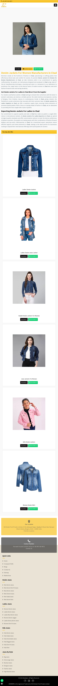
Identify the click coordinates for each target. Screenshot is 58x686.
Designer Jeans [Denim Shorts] (8, 665)
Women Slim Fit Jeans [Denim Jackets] (10, 623)
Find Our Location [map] (29, 530)
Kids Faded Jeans (9, 636)
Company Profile (8, 564)
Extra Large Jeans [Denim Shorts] (9, 660)
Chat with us (38, 69)
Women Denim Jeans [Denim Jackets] (10, 609)
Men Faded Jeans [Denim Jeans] (8, 596)
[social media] (25, 681)
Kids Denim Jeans (9, 633)
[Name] (55, 5)
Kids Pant (6, 647)
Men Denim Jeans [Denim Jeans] (9, 585)
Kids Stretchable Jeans (10, 639)
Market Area (7, 575)
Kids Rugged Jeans (9, 641)
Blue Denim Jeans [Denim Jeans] (9, 590)
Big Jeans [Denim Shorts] (6, 657)
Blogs (5, 566)
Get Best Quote (27, 69)
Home (5, 561)
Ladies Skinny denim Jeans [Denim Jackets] (11, 620)
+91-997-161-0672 (6, 1)
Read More (24, 193)
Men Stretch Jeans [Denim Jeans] (9, 593)
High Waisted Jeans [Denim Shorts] (9, 671)
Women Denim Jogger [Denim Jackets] (10, 617)
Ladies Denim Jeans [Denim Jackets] (9, 612)
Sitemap (6, 572)
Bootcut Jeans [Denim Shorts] (8, 663)
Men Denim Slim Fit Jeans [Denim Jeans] (11, 588)
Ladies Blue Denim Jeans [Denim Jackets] (11, 615)
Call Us (18, 69)
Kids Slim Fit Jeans (9, 644)
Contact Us (29, 549)
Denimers (25, 678)
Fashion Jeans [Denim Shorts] (8, 668)
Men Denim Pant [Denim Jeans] (8, 599)
